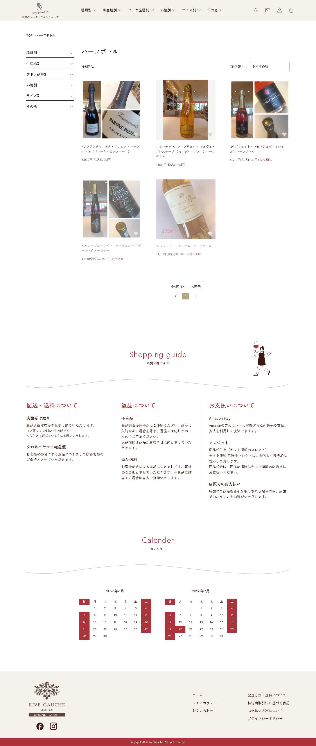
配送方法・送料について (267, 695)
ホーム (197, 695)
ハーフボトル (46, 35)
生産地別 (33, 63)
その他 (31, 106)
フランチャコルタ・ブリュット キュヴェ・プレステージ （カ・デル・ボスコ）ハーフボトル (185, 152)
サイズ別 (33, 95)
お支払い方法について (265, 710)
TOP (29, 35)
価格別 (31, 84)
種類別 (31, 52)
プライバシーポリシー (265, 718)
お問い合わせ (202, 710)
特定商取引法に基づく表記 (269, 702)
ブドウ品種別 (36, 74)
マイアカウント (204, 702)
